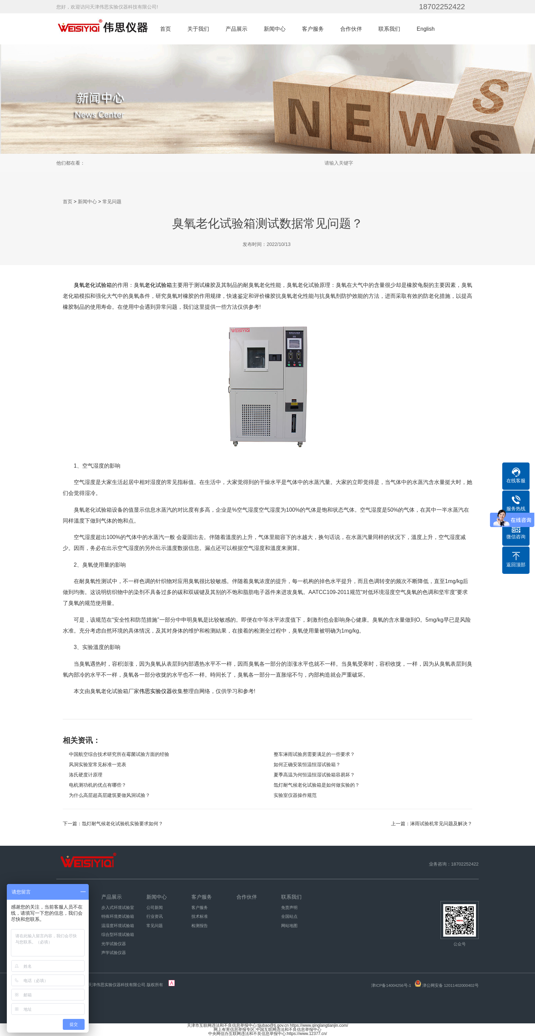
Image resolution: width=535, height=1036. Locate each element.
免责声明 (289, 908)
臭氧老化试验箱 (93, 285)
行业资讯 (154, 916)
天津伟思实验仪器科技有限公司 (116, 985)
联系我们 (389, 29)
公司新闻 (154, 908)
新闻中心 (275, 29)
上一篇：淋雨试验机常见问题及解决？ (431, 823)
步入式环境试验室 (117, 908)
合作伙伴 (351, 29)
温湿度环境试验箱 (117, 926)
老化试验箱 (158, 285)
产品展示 (236, 29)
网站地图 (289, 926)
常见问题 (111, 201)
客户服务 (313, 29)
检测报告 (199, 926)
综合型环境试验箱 (117, 935)
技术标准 (199, 916)
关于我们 (198, 29)
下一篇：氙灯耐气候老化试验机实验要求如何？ (113, 823)
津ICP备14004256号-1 (391, 985)
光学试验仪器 (113, 944)
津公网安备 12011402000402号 (450, 985)
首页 (165, 29)
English (425, 29)
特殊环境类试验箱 (117, 916)
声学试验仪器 (113, 953)
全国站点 (289, 916)
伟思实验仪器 (155, 691)
